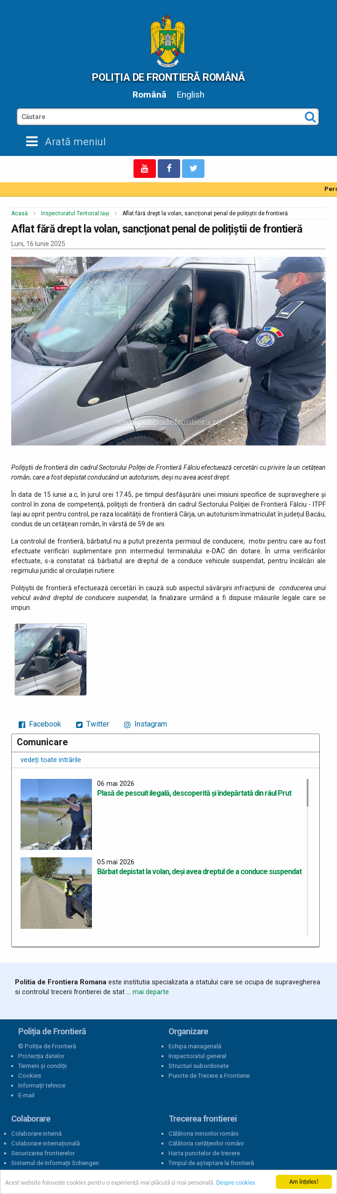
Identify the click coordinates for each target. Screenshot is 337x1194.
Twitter (92, 724)
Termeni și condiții (42, 1065)
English (190, 94)
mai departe (151, 992)
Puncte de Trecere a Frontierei (209, 1075)
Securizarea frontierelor (43, 1153)
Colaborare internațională (45, 1143)
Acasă (19, 213)
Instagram (145, 724)
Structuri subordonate (198, 1065)
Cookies (29, 1075)
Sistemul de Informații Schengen (55, 1162)
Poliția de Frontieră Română (168, 77)
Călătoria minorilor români (203, 1133)
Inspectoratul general (197, 1056)
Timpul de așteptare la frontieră (211, 1162)
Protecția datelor (41, 1056)
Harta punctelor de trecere (204, 1153)
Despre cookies (235, 1183)
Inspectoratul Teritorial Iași (75, 213)
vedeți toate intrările (51, 760)
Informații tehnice (41, 1085)
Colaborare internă (36, 1133)
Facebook (40, 724)
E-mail (26, 1095)
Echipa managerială (194, 1046)
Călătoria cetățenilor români (206, 1143)
